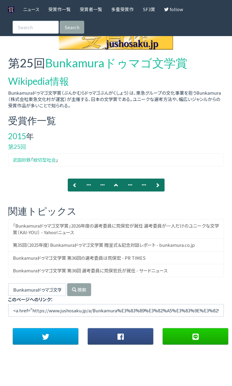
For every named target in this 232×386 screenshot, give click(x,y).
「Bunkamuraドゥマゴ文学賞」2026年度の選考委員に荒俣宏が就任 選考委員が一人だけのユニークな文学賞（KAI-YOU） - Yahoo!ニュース (116, 228)
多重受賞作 (122, 9)
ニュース (31, 9)
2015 (17, 136)
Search (71, 27)
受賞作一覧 (59, 9)
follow (173, 9)
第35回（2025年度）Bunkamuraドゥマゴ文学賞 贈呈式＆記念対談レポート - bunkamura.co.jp (104, 245)
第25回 (17, 146)
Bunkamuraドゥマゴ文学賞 (116, 63)
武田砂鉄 (22, 160)
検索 (79, 289)
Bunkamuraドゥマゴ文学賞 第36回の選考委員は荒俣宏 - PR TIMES (79, 258)
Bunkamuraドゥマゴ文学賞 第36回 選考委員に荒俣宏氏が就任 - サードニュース (90, 270)
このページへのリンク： (30, 299)
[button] (46, 336)
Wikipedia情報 (38, 81)
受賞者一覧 (91, 9)
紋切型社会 (44, 160)
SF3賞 (149, 9)
